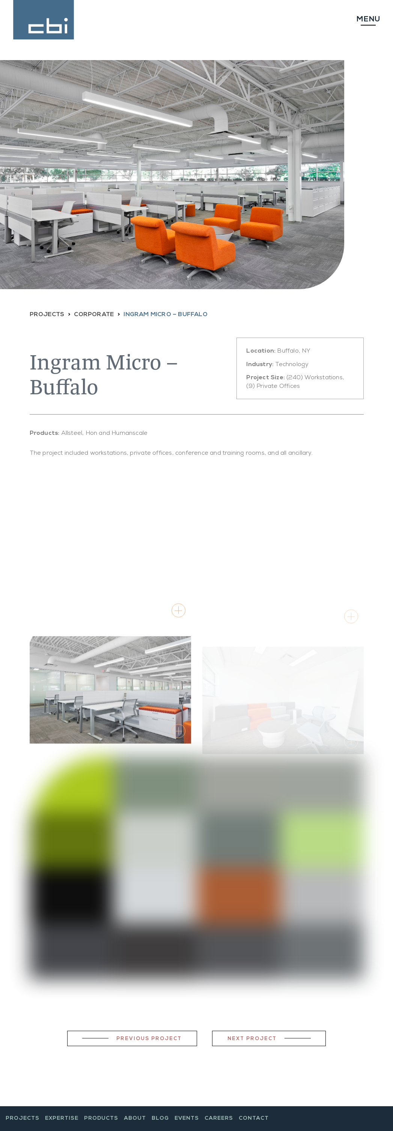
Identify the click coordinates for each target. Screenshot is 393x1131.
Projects (22, 1118)
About (135, 1118)
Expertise (61, 1118)
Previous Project (149, 1039)
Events (187, 1118)
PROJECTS (47, 315)
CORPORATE (94, 315)
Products (101, 1118)
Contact (254, 1118)
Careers (219, 1118)
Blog (160, 1118)
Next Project (252, 1039)
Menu (368, 20)
